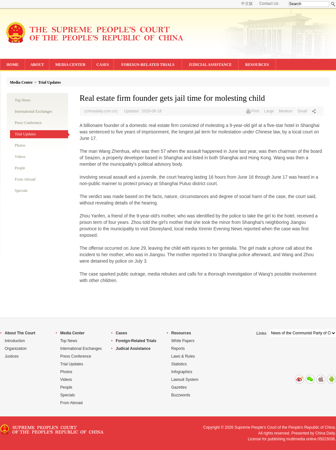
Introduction (15, 341)
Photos (20, 145)
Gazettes (179, 387)
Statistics (179, 364)
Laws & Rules (183, 356)
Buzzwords (180, 395)
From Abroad (25, 179)
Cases (121, 333)
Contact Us (268, 3)
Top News (23, 100)
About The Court (20, 333)
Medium (286, 111)
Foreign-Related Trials (136, 341)
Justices (12, 356)
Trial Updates (49, 82)
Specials (21, 190)
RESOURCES (257, 64)
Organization (16, 348)
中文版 (247, 3)
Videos (20, 156)
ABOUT (37, 64)
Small (302, 111)
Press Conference (28, 122)
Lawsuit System (185, 379)
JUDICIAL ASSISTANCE (210, 64)
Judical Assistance (133, 348)
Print (255, 111)
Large (269, 111)
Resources (181, 333)
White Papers (183, 341)
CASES (103, 64)
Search (333, 4)
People (20, 168)
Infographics (181, 372)
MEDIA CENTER (70, 64)
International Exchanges (33, 111)
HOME (12, 64)
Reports (178, 348)
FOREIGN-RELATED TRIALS (148, 64)
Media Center (21, 82)
